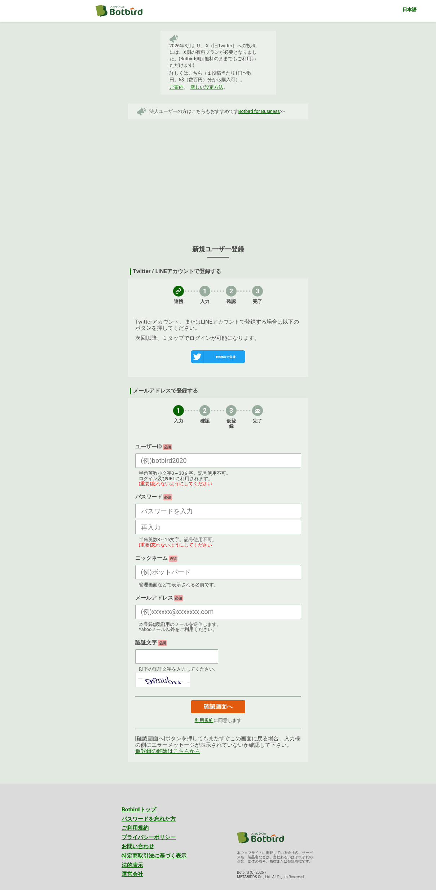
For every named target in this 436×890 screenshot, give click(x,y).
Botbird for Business (259, 111)
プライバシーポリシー (149, 837)
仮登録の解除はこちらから (167, 751)
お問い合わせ (138, 846)
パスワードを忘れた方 (149, 819)
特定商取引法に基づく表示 (154, 855)
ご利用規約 (135, 828)
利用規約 (204, 720)
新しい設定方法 (206, 87)
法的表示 (132, 865)
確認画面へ (218, 706)
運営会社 (132, 874)
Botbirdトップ (139, 809)
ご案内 (176, 87)
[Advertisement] (218, 178)
